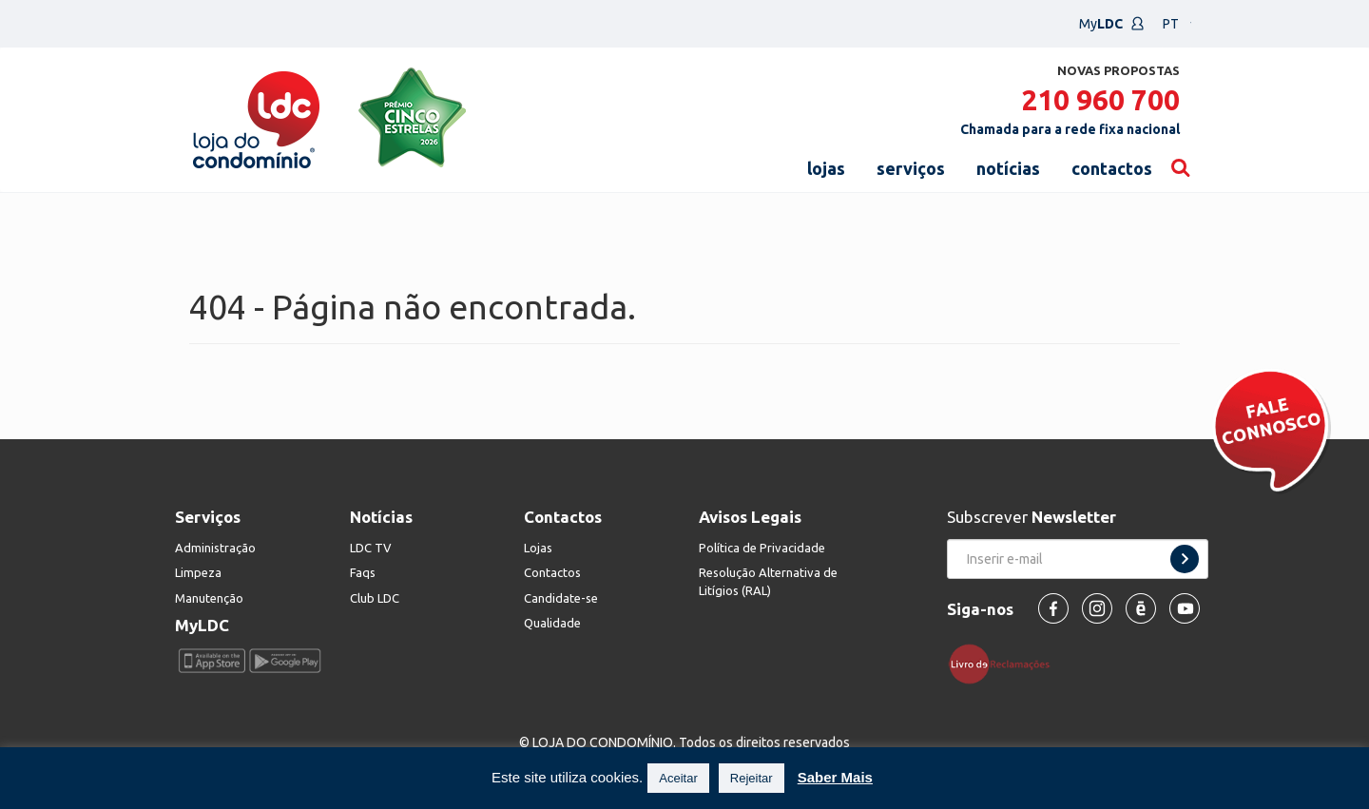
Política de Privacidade (762, 547)
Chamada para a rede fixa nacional (1070, 129)
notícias (1008, 168)
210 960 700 (1100, 100)
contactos (1111, 168)
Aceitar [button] (678, 778)
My (1112, 23)
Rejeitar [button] (751, 778)
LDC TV (371, 547)
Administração (215, 547)
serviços (911, 168)
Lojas (538, 547)
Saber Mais (835, 777)
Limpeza (198, 572)
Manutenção (209, 598)
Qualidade (552, 622)
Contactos (552, 572)
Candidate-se (561, 598)
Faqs (363, 572)
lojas (826, 168)
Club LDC (374, 598)
